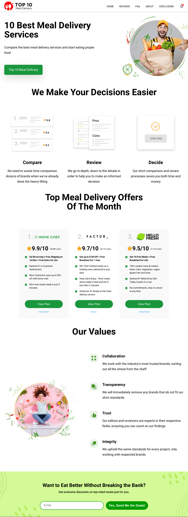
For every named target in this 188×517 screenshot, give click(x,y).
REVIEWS (124, 6)
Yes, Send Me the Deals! (127, 505)
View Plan (44, 304)
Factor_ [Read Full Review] (94, 312)
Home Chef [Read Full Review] (44, 312)
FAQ (137, 6)
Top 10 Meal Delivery (23, 69)
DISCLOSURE (166, 6)
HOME (110, 6)
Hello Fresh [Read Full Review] (144, 312)
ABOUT (150, 6)
